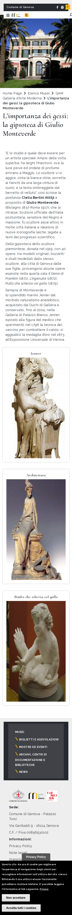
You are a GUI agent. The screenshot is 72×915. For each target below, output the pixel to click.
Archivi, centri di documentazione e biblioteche (31, 760)
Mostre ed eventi (33, 747)
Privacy (44, 889)
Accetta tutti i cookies (21, 908)
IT (67, 7)
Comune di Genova (20, 7)
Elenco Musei (39, 93)
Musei (19, 732)
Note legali (18, 853)
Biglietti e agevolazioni (39, 739)
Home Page (12, 93)
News (23, 772)
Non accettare (16, 897)
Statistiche (18, 859)
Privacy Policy (20, 846)
